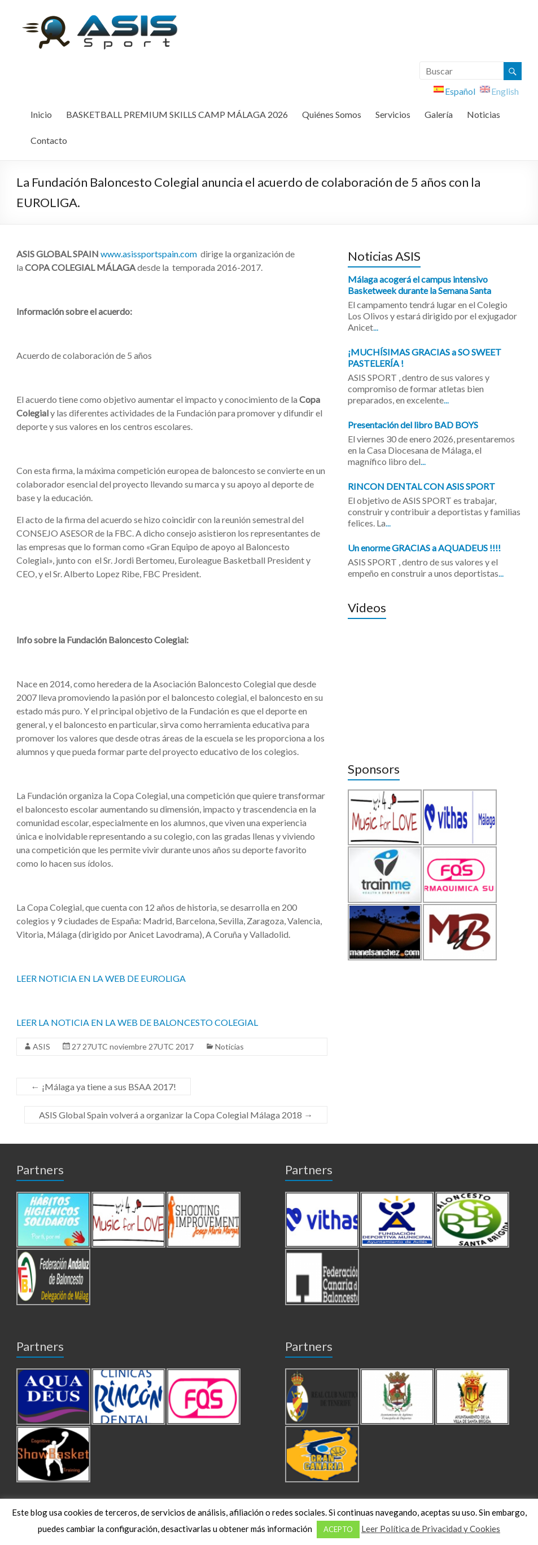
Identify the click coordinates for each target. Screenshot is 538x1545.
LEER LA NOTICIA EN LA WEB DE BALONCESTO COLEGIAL (137, 1022)
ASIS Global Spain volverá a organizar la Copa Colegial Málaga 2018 (176, 1114)
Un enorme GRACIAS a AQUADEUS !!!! (424, 547)
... (375, 327)
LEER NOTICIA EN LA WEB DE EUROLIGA (101, 978)
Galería (439, 114)
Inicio (41, 114)
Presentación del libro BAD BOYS (413, 424)
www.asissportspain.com (148, 253)
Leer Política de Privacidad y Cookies (430, 1529)
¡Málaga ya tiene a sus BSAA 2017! (103, 1086)
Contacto (48, 140)
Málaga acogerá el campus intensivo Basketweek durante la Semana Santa (419, 285)
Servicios (392, 114)
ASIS (41, 1046)
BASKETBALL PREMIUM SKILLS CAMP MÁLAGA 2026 (177, 114)
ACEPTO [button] (338, 1529)
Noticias (483, 114)
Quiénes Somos (331, 114)
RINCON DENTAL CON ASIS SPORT (421, 486)
